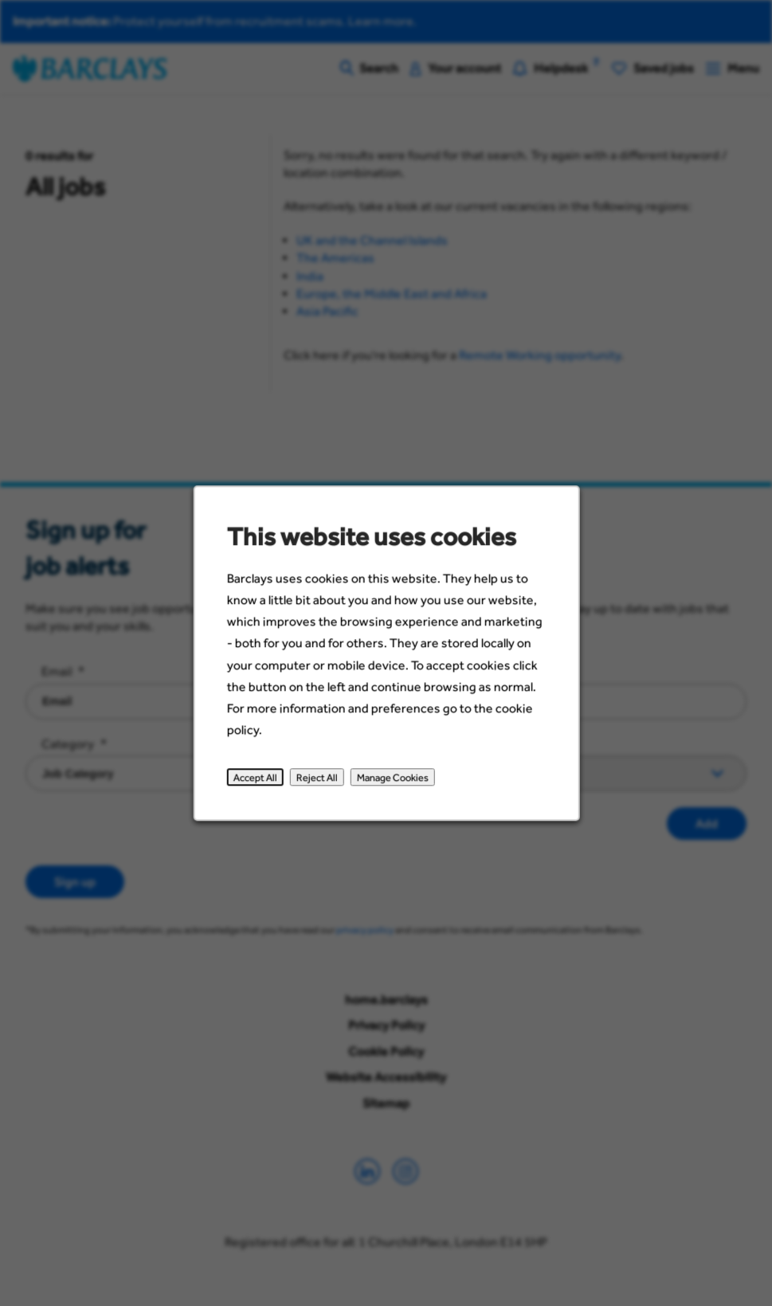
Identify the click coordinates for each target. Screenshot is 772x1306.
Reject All (321, 791)
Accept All (263, 791)
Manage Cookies (392, 791)
